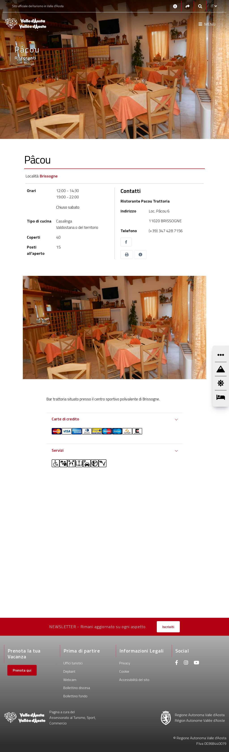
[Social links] (188, 6)
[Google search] (200, 6)
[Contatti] (175, 6)
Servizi (58, 450)
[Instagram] (186, 663)
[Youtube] (196, 663)
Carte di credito (65, 419)
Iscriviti (168, 626)
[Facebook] (176, 663)
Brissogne (49, 176)
